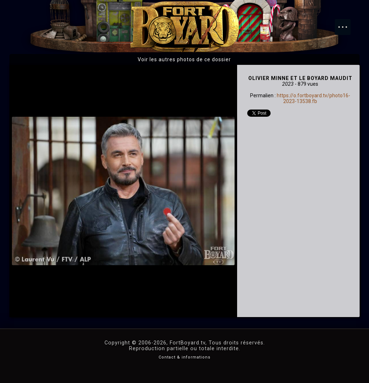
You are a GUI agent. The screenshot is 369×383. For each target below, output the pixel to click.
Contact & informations (184, 357)
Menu (346, 23)
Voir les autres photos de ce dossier (184, 59)
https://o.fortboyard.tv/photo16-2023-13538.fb (313, 98)
